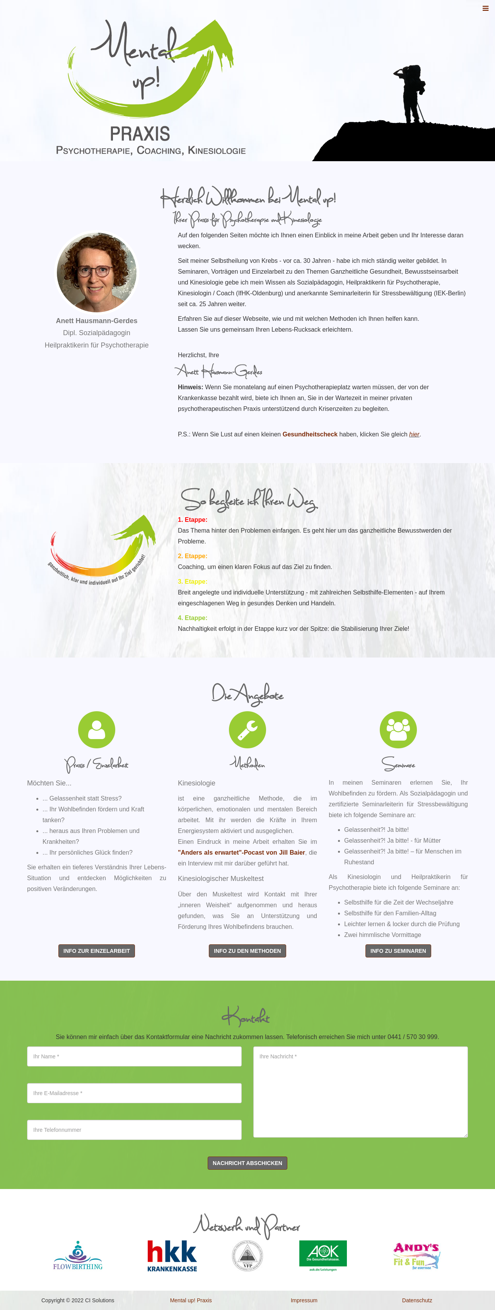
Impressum (304, 1300)
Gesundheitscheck (310, 434)
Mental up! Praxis (191, 1300)
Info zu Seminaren (398, 951)
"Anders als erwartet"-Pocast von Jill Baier (241, 852)
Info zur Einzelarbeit (96, 951)
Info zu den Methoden (247, 951)
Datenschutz (417, 1300)
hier (414, 434)
